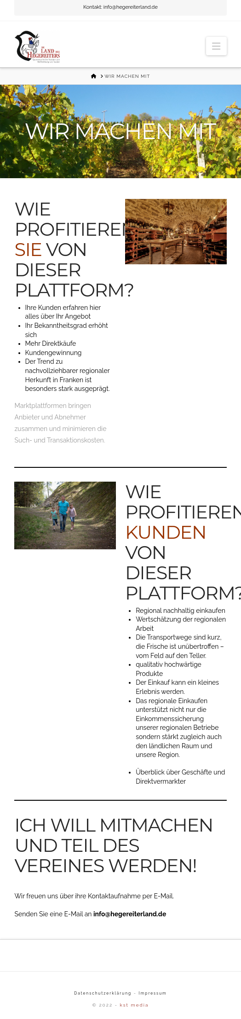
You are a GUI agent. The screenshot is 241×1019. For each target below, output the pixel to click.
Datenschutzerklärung (103, 993)
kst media (134, 1004)
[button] (216, 46)
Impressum (153, 993)
